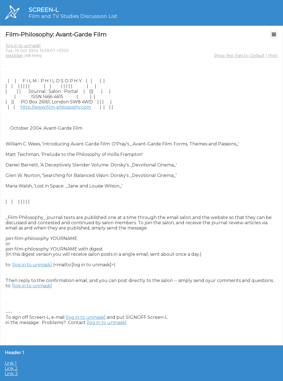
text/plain (14, 55)
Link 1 (11, 363)
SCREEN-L (44, 9)
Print (272, 55)
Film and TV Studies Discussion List (73, 16)
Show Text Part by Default (239, 55)
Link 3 (11, 373)
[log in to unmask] (23, 45)
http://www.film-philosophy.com (55, 107)
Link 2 (11, 368)
